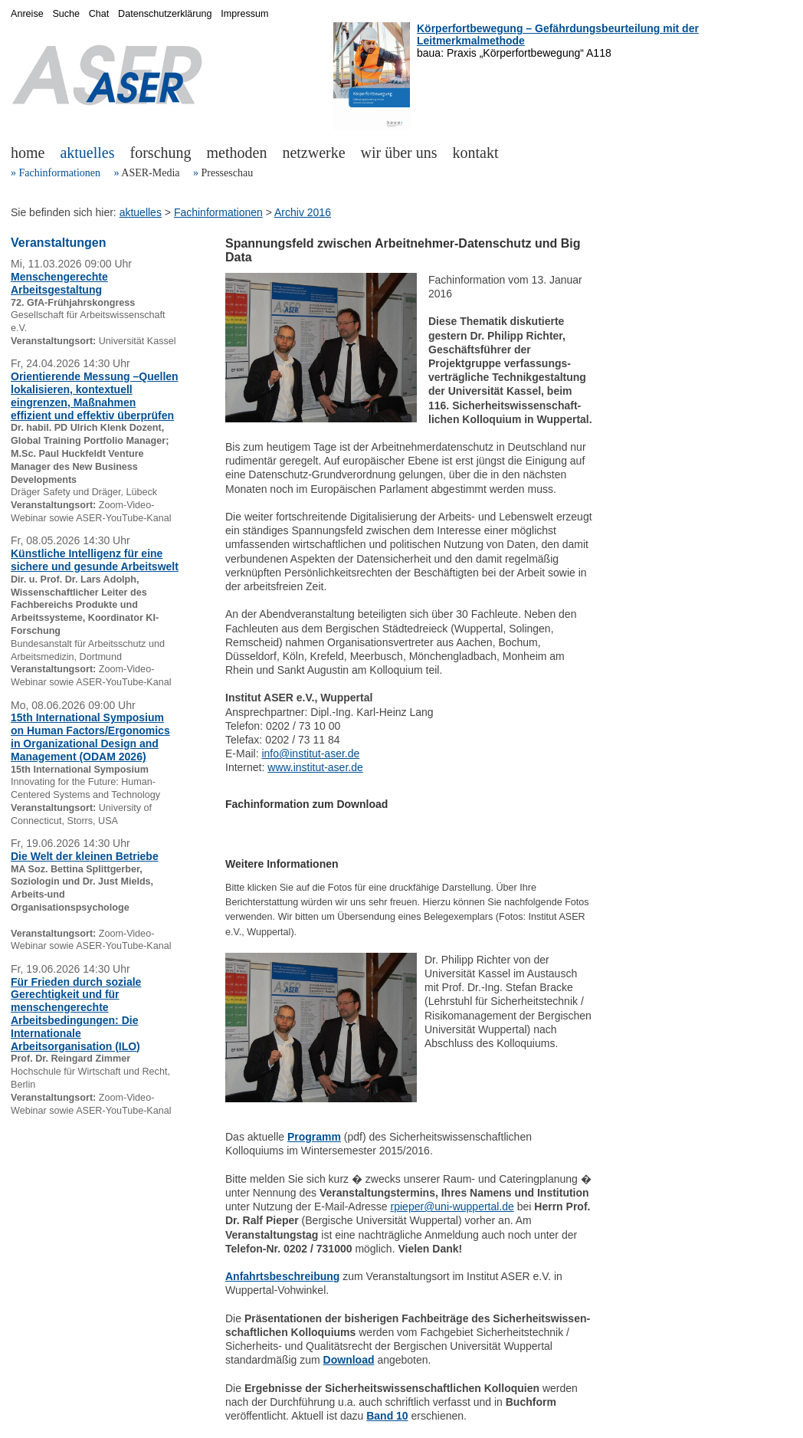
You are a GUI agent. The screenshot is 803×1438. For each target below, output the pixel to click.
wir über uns (399, 152)
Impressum (244, 13)
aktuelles (87, 152)
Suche (66, 13)
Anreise (27, 13)
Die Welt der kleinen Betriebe (85, 856)
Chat (99, 13)
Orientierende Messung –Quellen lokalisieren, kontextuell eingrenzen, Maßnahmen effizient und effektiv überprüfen (95, 395)
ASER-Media (150, 173)
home (27, 152)
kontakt (476, 152)
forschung (161, 152)
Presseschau (227, 173)
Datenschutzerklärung (165, 13)
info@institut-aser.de (310, 753)
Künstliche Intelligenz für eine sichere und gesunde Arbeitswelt (95, 560)
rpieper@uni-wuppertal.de (452, 1206)
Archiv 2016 (302, 212)
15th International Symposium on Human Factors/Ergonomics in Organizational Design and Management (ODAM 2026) (90, 736)
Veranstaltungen (58, 242)
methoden (237, 152)
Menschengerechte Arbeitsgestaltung (59, 283)
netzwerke (313, 152)
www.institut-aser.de (315, 767)
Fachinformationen (60, 173)
